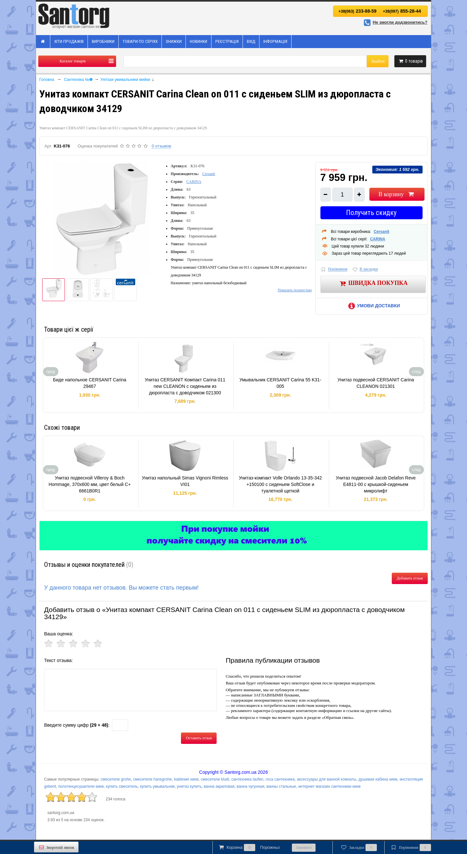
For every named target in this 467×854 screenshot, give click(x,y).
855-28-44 (402, 11)
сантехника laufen (247, 779)
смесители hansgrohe (152, 779)
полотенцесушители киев (81, 786)
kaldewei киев (186, 779)
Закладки (358, 847)
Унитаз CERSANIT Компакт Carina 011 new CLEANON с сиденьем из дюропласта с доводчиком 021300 (185, 386)
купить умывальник (157, 786)
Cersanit (208, 174)
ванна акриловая (219, 786)
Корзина (249, 847)
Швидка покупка (373, 283)
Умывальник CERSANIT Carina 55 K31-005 (280, 383)
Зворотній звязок (56, 847)
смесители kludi (215, 779)
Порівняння (334, 269)
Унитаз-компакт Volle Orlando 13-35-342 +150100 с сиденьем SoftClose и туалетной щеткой (280, 484)
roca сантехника (280, 779)
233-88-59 (358, 11)
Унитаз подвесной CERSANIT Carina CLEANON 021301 (375, 383)
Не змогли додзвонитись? (394, 22)
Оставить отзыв (199, 738)
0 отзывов (161, 146)
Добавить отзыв (410, 578)
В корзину (396, 194)
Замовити (304, 847)
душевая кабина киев (377, 779)
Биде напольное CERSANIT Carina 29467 (89, 383)
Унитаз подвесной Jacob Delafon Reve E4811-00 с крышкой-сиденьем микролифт (376, 484)
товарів (410, 61)
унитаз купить (189, 786)
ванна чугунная (250, 786)
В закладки (365, 269)
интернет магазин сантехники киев (329, 786)
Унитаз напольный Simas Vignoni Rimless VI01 (185, 481)
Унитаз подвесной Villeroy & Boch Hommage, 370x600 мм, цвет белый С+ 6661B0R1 (90, 484)
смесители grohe (116, 779)
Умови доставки (373, 305)
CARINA (193, 181)
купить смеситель (122, 786)
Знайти (378, 61)
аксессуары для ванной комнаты (326, 779)
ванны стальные (281, 786)
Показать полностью (295, 290)
